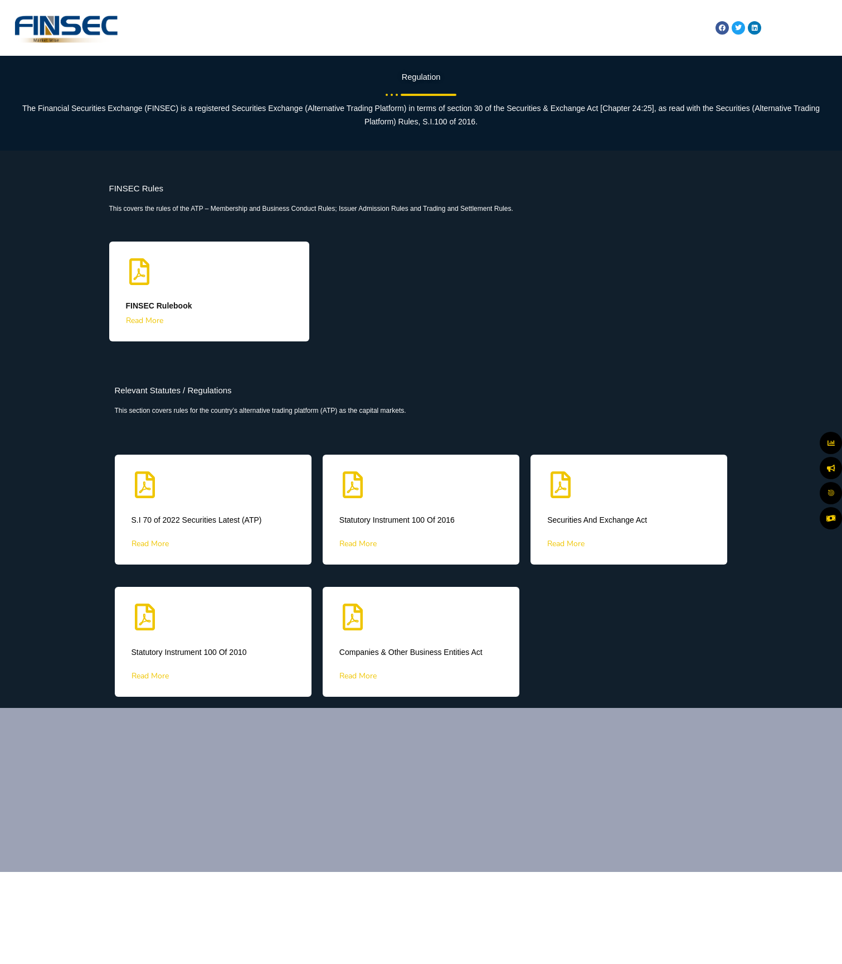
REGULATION (552, 28)
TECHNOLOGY (610, 28)
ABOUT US (343, 28)
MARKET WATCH (491, 28)
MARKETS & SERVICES (416, 28)
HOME (299, 28)
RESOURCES (671, 28)
